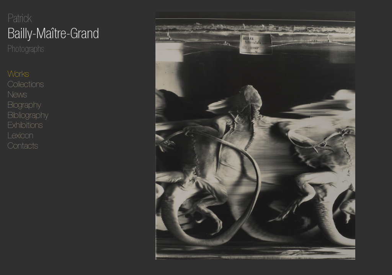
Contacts (23, 145)
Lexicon (20, 135)
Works (18, 74)
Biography (24, 105)
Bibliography (28, 115)
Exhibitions (25, 125)
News (17, 94)
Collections (26, 84)
